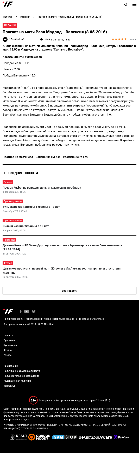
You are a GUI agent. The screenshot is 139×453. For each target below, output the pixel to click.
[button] (125, 5)
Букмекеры (10, 345)
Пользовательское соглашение (21, 375)
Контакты (9, 385)
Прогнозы (9, 239)
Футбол (8, 263)
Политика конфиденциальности (21, 371)
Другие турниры (13, 201)
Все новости (69, 290)
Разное (8, 182)
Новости (8, 335)
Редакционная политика (17, 380)
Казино (7, 350)
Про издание (10, 366)
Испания (10, 25)
